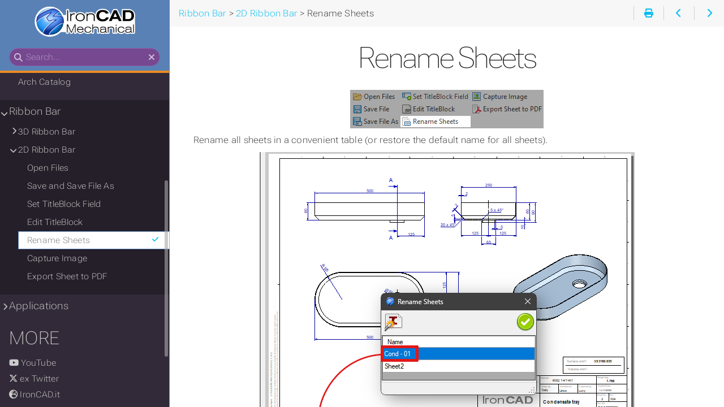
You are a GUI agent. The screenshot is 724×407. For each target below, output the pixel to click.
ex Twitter (34, 379)
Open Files (47, 168)
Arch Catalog (44, 82)
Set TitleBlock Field (64, 204)
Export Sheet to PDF (67, 276)
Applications (38, 305)
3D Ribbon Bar (46, 132)
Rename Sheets (93, 240)
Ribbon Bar (35, 111)
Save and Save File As (70, 186)
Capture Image (57, 258)
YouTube (32, 363)
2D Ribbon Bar (46, 150)
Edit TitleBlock (55, 222)
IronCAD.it (34, 394)
